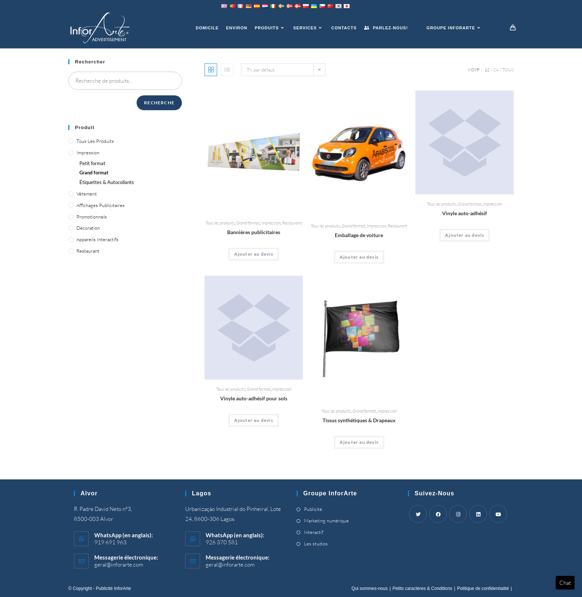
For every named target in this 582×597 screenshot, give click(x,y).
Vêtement (86, 194)
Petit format (92, 163)
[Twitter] (418, 514)
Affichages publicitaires (100, 205)
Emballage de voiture (359, 235)
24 (495, 69)
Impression (271, 223)
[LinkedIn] (478, 514)
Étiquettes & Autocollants (106, 182)
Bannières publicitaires (253, 232)
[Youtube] (498, 514)
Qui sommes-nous (370, 588)
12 (487, 69)
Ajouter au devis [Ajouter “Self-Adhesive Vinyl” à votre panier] (464, 235)
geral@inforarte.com (118, 564)
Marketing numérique (326, 521)
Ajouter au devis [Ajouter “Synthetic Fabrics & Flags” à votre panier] (359, 442)
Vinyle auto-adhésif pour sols (253, 398)
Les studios (316, 544)
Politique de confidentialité (483, 588)
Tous (508, 69)
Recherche (159, 102)
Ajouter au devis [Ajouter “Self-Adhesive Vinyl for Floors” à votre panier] (253, 420)
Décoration (88, 228)
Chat (565, 582)
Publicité (313, 509)
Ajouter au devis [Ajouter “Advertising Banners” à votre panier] (253, 254)
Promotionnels (91, 217)
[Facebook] (438, 514)
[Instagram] (458, 514)
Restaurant (292, 223)
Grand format (248, 223)
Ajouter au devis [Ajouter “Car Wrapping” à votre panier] (359, 257)
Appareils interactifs (97, 239)
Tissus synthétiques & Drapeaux (359, 420)
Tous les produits (220, 223)
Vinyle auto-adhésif (464, 213)
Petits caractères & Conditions (422, 588)
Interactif (313, 532)
